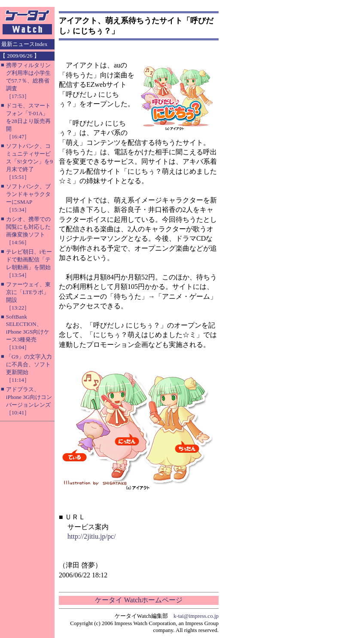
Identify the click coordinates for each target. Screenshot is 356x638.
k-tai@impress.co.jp (196, 616)
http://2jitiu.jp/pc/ (91, 536)
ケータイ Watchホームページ (139, 600)
